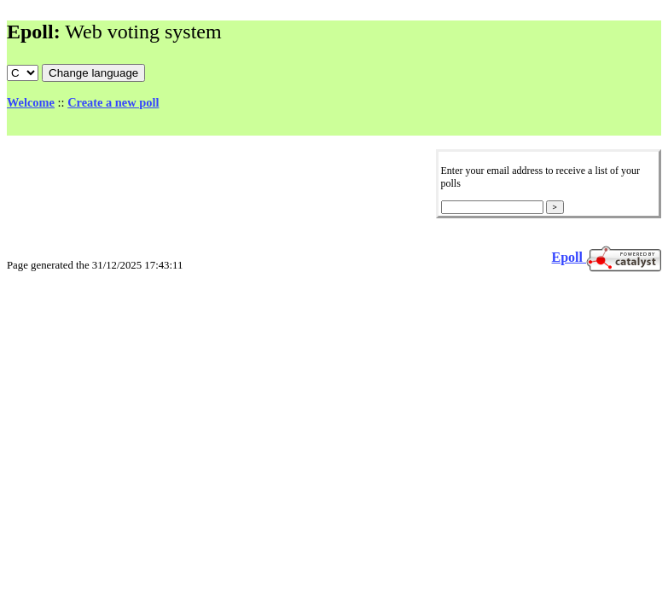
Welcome (31, 102)
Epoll (569, 257)
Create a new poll (113, 102)
